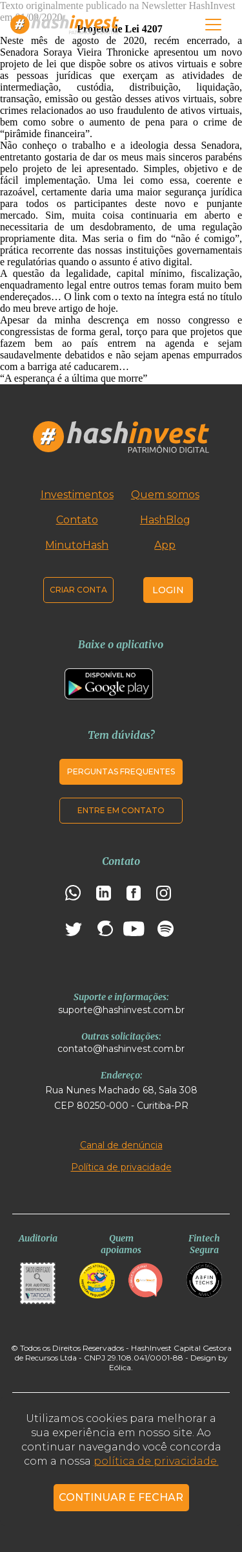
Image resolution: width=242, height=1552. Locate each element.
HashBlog (165, 520)
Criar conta (78, 590)
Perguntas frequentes (121, 771)
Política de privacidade (121, 1167)
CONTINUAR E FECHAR (121, 1497)
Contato (77, 520)
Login (168, 590)
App (165, 545)
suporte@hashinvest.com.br (121, 1010)
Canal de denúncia (121, 1145)
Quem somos (165, 494)
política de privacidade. (156, 1461)
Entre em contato (121, 810)
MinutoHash (76, 545)
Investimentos (77, 494)
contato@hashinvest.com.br (121, 1049)
